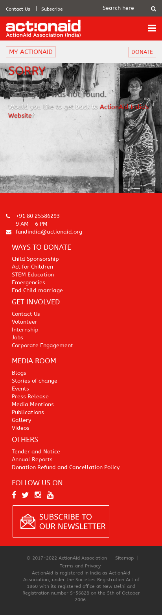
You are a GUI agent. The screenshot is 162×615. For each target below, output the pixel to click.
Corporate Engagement (42, 345)
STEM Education (33, 274)
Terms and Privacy (80, 566)
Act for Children (32, 266)
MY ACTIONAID (31, 51)
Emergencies (28, 282)
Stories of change (34, 380)
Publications (28, 412)
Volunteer (24, 322)
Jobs (17, 337)
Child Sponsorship (35, 259)
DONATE (142, 52)
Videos (20, 428)
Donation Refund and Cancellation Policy (66, 467)
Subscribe (52, 9)
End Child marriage (37, 290)
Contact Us (18, 9)
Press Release (30, 396)
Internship (25, 329)
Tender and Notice (36, 451)
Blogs (19, 373)
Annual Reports (32, 459)
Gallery (21, 420)
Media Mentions (33, 404)
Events (20, 388)
